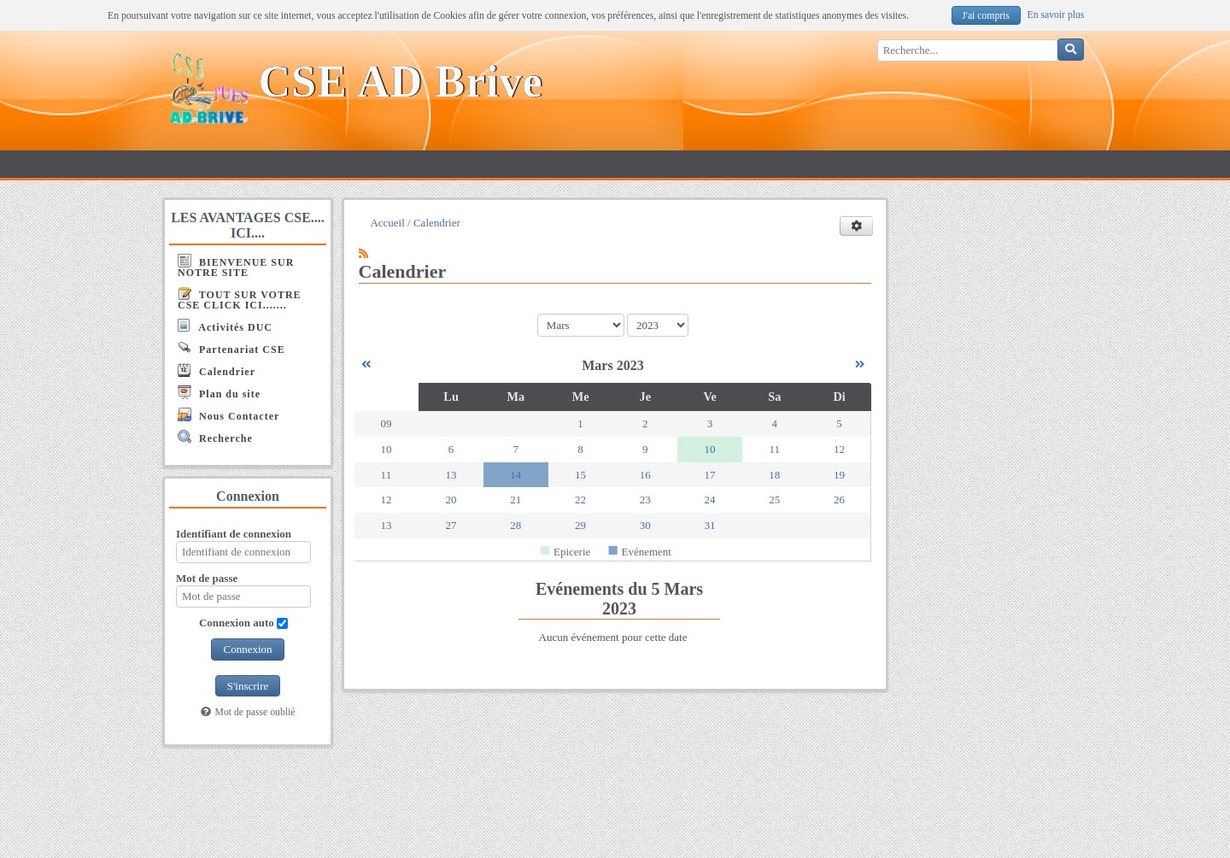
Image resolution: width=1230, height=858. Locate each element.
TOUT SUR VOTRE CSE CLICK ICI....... (240, 298)
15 (580, 474)
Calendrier (216, 370)
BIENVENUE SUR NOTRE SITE (236, 266)
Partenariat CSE (231, 348)
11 (775, 449)
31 (710, 525)
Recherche (215, 437)
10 (710, 449)
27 (451, 525)
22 (580, 499)
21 (515, 499)
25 (774, 499)
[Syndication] (363, 253)
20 (451, 499)
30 (645, 525)
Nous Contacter (228, 415)
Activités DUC (225, 326)
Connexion (247, 649)
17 (710, 474)
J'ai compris (986, 15)
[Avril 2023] (860, 364)
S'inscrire (248, 685)
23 (645, 499)
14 (515, 474)
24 (710, 499)
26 (839, 499)
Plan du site (219, 392)
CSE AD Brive (401, 81)
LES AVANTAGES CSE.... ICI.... (248, 225)
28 (515, 525)
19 (839, 474)
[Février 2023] (366, 364)
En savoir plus (1056, 15)
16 (645, 474)
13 (451, 474)
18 (774, 474)
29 (580, 525)
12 (839, 449)
